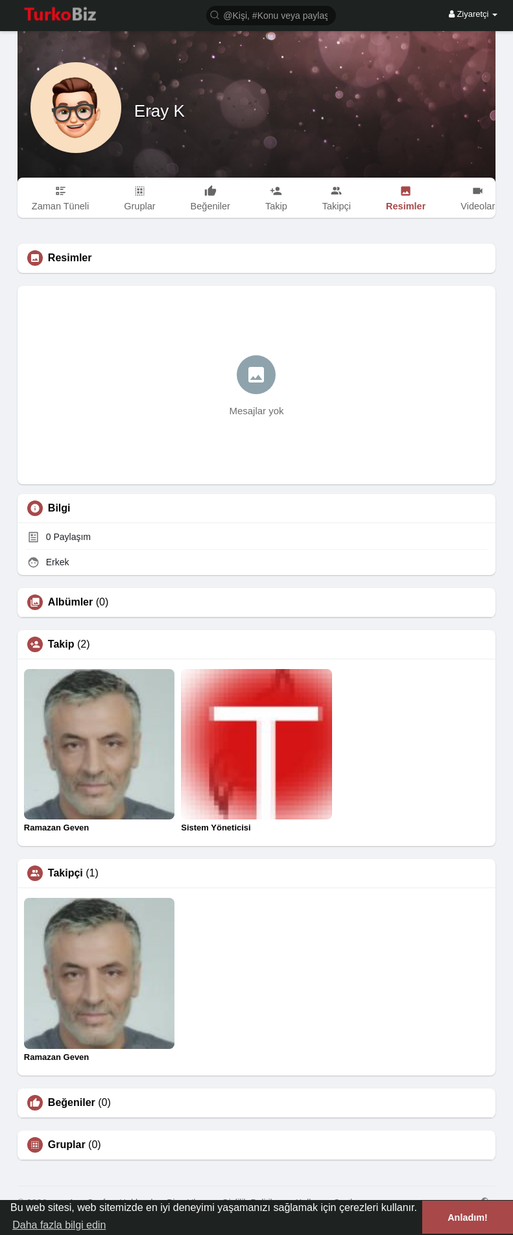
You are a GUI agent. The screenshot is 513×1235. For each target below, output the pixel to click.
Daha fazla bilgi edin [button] (59, 1224)
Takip (61, 644)
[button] (271, 14)
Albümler (70, 602)
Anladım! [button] (467, 1217)
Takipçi (65, 873)
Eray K (159, 111)
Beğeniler (71, 1103)
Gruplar (67, 1145)
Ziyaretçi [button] (473, 14)
